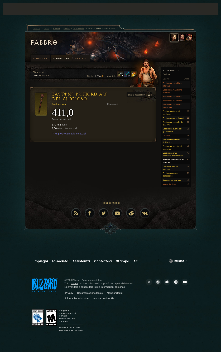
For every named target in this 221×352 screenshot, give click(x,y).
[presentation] (13, 9)
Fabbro (44, 43)
